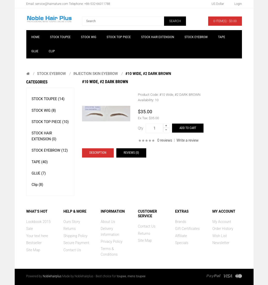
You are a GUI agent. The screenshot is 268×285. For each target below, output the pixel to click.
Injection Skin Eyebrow (95, 74)
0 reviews (164, 140)
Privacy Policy (111, 241)
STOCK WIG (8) (44, 110)
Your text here (37, 236)
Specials (181, 243)
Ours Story (71, 222)
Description (98, 152)
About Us (108, 222)
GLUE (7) (39, 173)
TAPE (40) (40, 162)
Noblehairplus (52, 276)
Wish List (219, 236)
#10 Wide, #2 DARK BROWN (148, 74)
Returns (69, 229)
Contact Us (72, 250)
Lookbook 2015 (38, 222)
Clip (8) (37, 185)
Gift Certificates (187, 229)
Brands (180, 222)
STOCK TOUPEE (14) (48, 99)
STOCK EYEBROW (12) (50, 150)
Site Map (33, 250)
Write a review (187, 140)
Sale (29, 229)
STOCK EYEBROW (51, 74)
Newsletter (220, 243)
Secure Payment (76, 243)
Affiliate (181, 236)
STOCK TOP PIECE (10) (50, 122)
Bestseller (34, 243)
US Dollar (218, 4)
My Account (221, 222)
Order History (222, 229)
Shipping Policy (75, 236)
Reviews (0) (131, 152)
